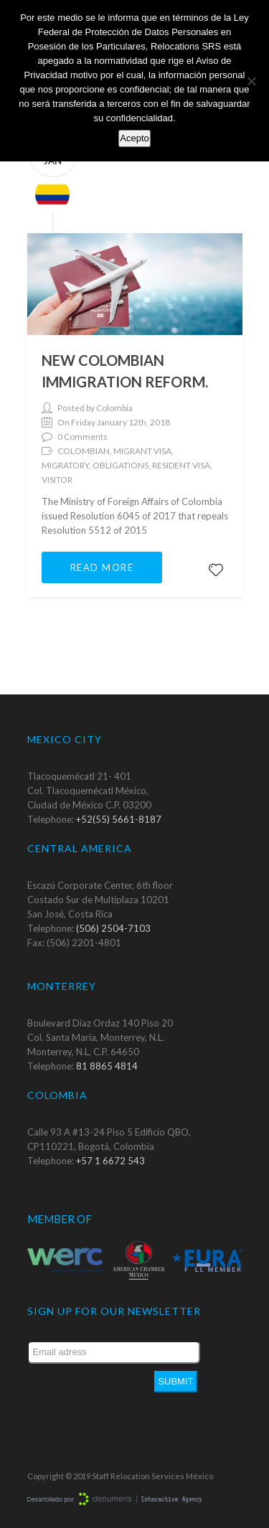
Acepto (134, 138)
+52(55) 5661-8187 (118, 819)
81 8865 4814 (107, 1066)
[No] (251, 81)
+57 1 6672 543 (110, 1160)
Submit (175, 1381)
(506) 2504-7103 (113, 928)
